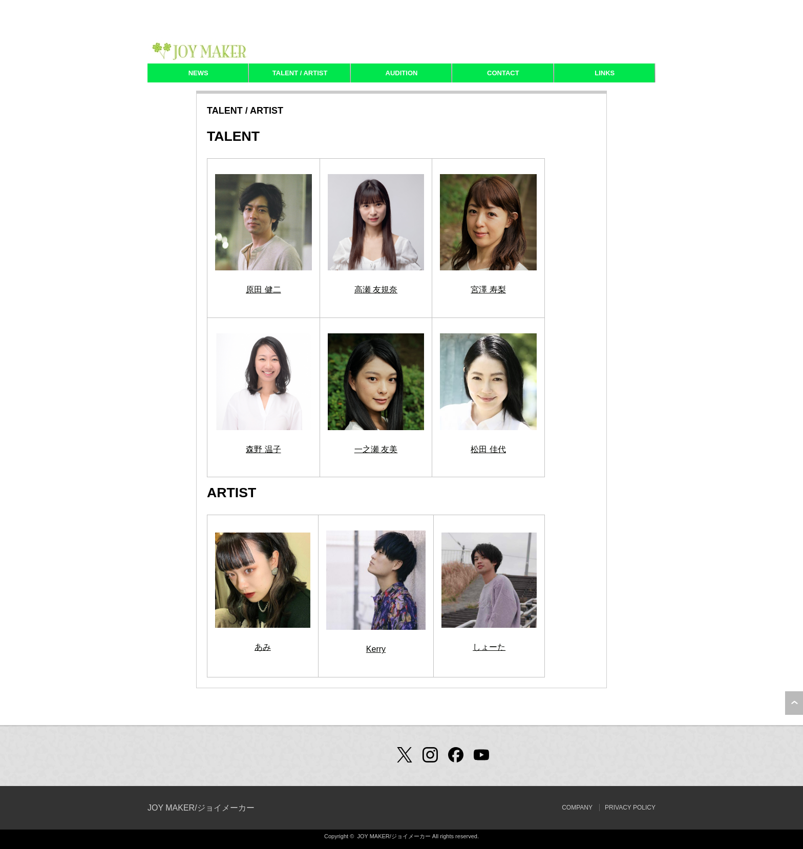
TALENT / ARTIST (300, 73)
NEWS (198, 73)
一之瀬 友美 (375, 449)
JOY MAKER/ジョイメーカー (201, 807)
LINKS (605, 73)
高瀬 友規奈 (375, 289)
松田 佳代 (488, 449)
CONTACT (503, 73)
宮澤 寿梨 (488, 289)
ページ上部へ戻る (794, 703)
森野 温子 (263, 449)
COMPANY (577, 807)
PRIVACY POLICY (630, 807)
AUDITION (402, 73)
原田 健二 (263, 289)
